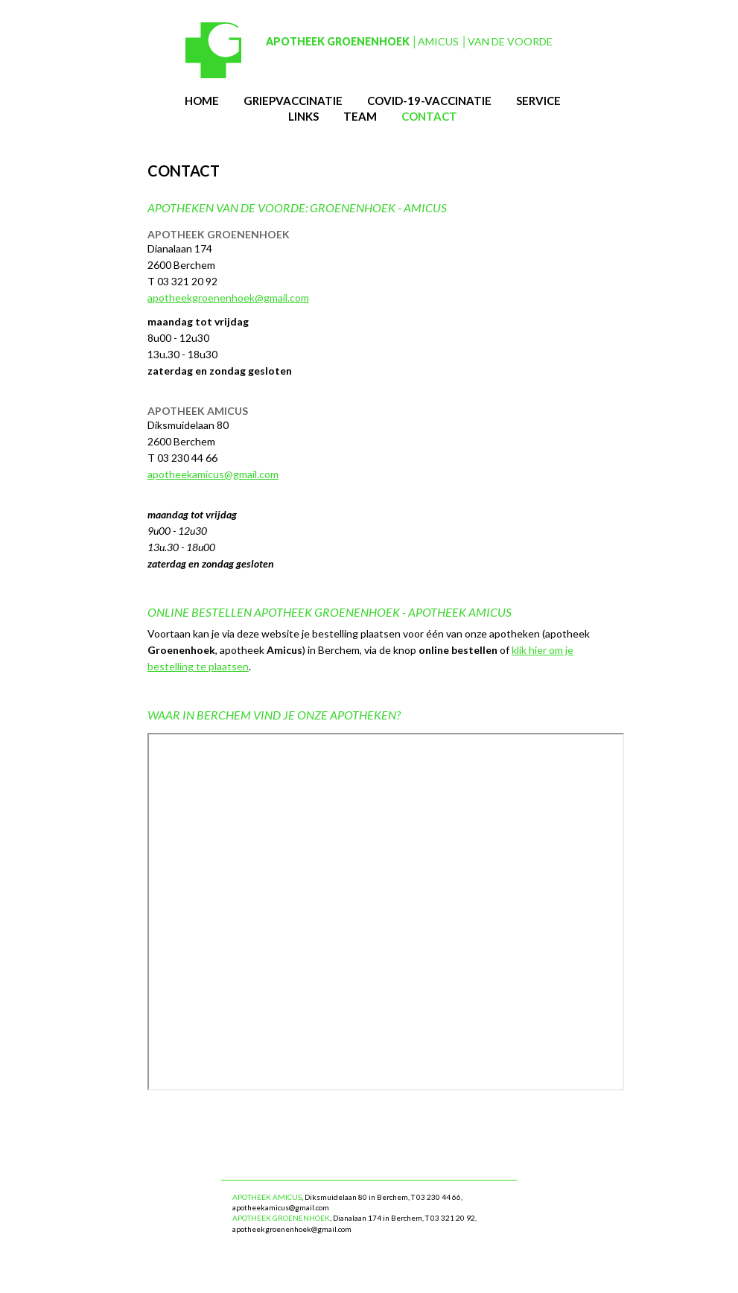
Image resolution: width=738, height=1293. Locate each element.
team (360, 116)
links (303, 116)
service (538, 100)
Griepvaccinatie (293, 100)
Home (202, 100)
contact (429, 116)
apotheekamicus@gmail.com (213, 474)
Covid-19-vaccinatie (429, 100)
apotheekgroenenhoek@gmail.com (228, 297)
